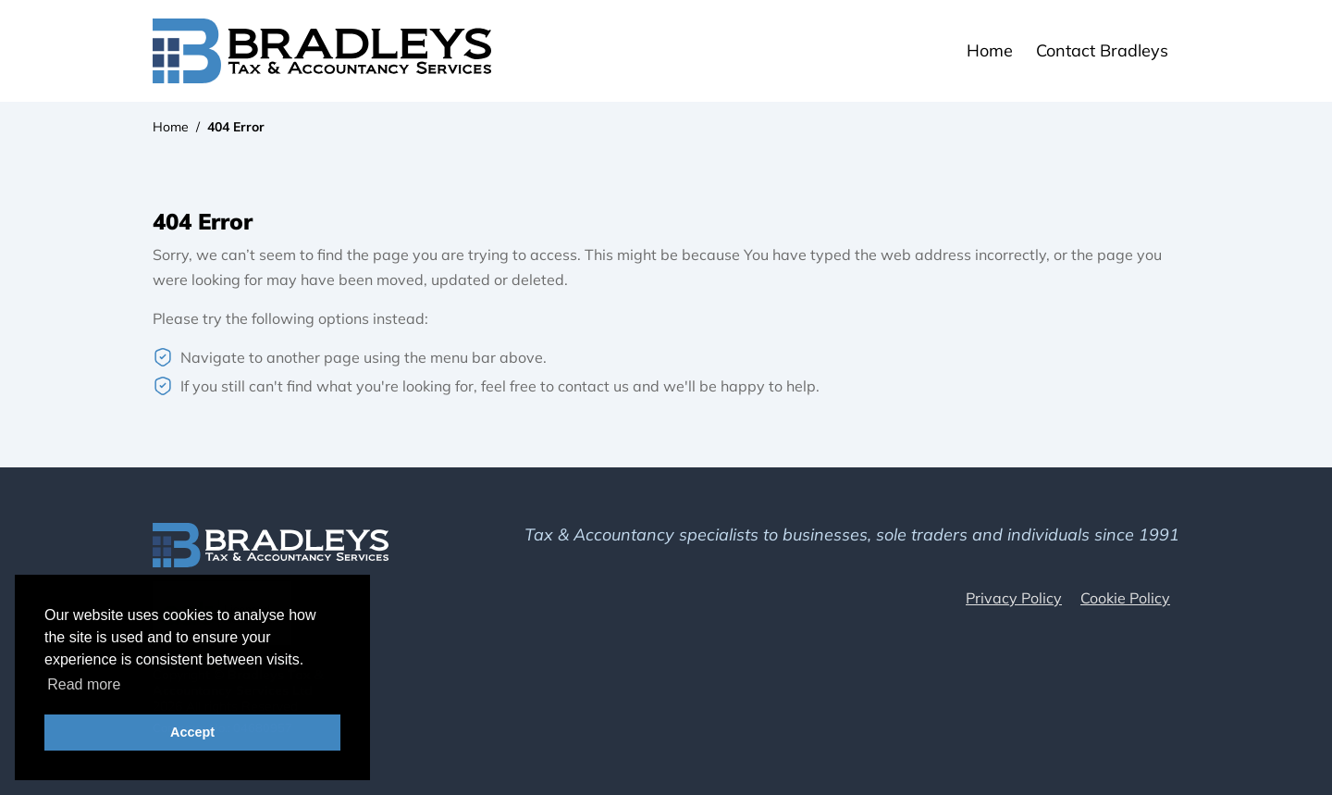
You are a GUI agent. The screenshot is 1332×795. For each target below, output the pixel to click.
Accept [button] (192, 732)
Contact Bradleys (1102, 50)
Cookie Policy (1125, 598)
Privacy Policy (1014, 598)
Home (990, 50)
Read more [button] (83, 684)
